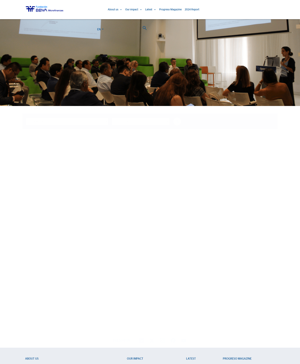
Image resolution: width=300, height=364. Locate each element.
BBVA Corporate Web (196, 346)
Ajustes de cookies (12, 353)
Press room (193, 307)
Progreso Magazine (170, 9)
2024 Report (192, 9)
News (189, 296)
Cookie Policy (146, 346)
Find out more (48, 246)
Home (33, 100)
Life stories (133, 296)
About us (115, 9)
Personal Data (177, 346)
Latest (150, 9)
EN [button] (250, 10)
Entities (29, 307)
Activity (29, 319)
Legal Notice (161, 346)
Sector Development (37, 302)
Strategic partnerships (38, 313)
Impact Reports (136, 302)
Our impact (133, 9)
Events (190, 302)
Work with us (46, 341)
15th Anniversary (137, 307)
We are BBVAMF (35, 296)
